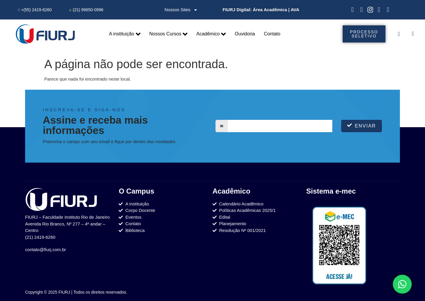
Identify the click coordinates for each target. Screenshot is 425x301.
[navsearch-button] (413, 34)
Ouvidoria (245, 33)
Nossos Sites (181, 10)
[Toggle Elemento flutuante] (402, 284)
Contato (272, 33)
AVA (295, 9)
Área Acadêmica (269, 9)
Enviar (361, 125)
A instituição (124, 34)
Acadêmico (211, 34)
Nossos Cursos (168, 34)
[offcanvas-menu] (399, 34)
